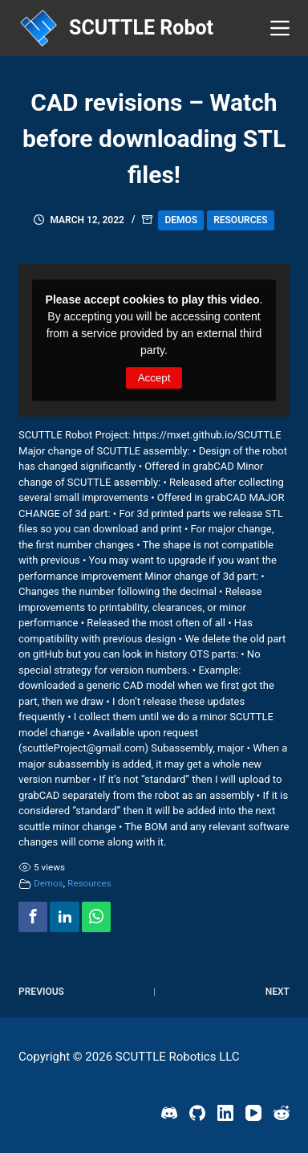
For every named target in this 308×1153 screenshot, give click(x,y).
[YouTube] (253, 1113)
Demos (180, 220)
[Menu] (280, 28)
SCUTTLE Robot (141, 27)
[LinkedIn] (225, 1113)
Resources (240, 220)
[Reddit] (282, 1113)
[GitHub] (197, 1113)
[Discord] (169, 1113)
